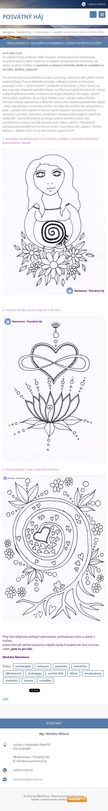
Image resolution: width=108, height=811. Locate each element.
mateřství (80, 666)
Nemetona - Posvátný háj (17, 32)
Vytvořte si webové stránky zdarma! (48, 799)
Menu (102, 14)
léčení (74, 673)
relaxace (43, 666)
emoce (28, 680)
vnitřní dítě (55, 673)
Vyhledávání (93, 14)
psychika (61, 666)
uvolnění (11, 680)
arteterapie (23, 666)
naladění (45, 680)
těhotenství (13, 673)
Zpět (5, 699)
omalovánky (92, 673)
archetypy (34, 673)
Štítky (7, 666)
